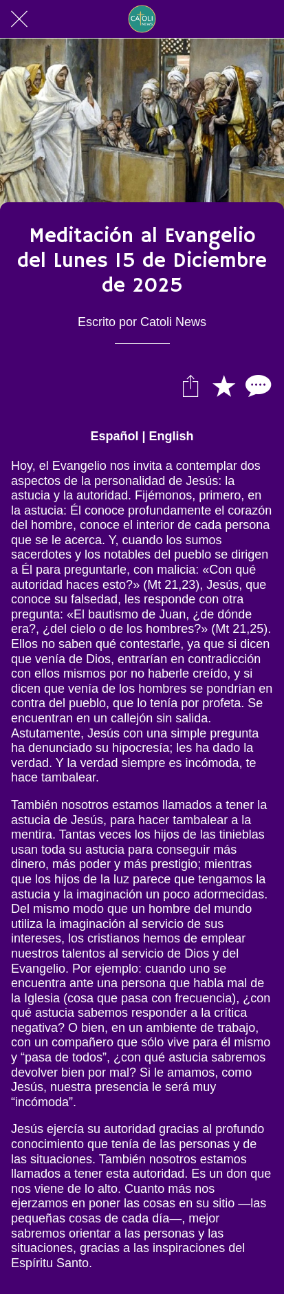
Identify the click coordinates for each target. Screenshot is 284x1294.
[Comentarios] (256, 385)
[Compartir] (190, 385)
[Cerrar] (19, 19)
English (171, 436)
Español (114, 436)
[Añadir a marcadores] (223, 385)
